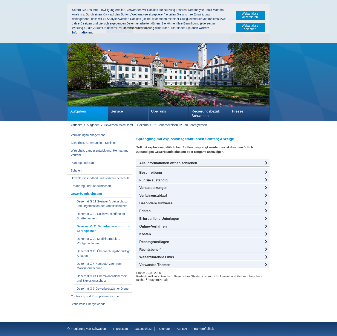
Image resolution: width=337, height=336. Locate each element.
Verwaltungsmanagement (88, 135)
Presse (237, 111)
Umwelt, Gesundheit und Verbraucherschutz (100, 178)
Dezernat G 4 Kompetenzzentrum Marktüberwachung (99, 266)
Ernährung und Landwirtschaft (91, 186)
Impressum (120, 328)
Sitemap (164, 328)
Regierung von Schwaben (88, 328)
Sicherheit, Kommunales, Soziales (93, 142)
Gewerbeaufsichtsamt (118, 125)
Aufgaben (78, 111)
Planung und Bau (82, 162)
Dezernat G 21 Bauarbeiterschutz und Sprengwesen (172, 125)
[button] (203, 163)
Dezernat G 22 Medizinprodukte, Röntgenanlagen (98, 241)
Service (117, 111)
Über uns (158, 111)
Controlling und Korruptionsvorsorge (95, 296)
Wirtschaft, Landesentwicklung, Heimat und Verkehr (99, 153)
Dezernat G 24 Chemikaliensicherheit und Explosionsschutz (102, 278)
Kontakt (182, 328)
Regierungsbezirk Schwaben (205, 113)
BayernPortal (158, 279)
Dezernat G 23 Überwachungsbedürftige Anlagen (104, 253)
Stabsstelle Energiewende (88, 304)
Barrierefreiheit (204, 328)
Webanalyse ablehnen (250, 27)
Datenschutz (143, 328)
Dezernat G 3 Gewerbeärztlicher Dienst (103, 288)
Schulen (76, 170)
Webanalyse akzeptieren (250, 15)
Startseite (76, 125)
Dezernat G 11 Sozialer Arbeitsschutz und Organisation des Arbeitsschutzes (102, 204)
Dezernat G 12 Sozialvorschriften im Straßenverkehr (101, 216)
